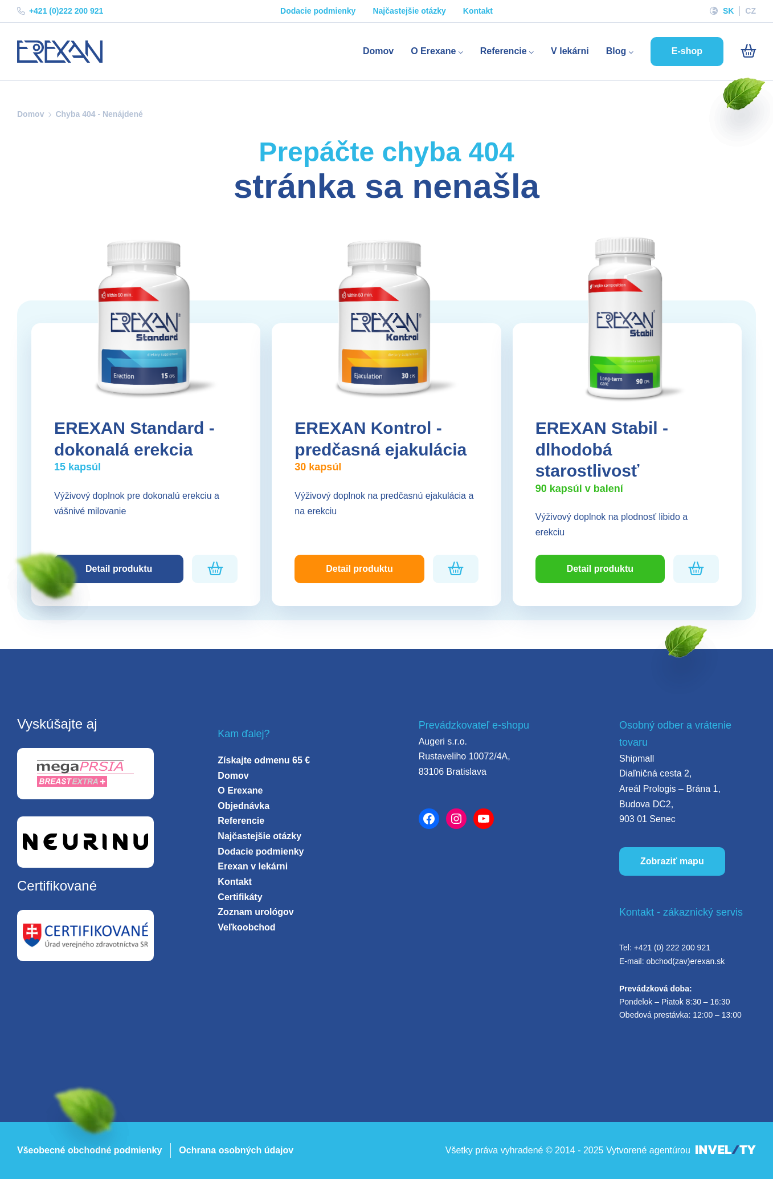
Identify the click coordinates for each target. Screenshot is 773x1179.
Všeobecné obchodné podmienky (89, 1150)
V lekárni (570, 51)
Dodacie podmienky (317, 10)
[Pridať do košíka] (215, 569)
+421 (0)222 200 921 (60, 10)
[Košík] (748, 51)
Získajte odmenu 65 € (264, 760)
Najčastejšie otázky (409, 10)
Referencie (507, 51)
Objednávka (243, 806)
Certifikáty (240, 897)
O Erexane (437, 51)
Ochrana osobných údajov (236, 1150)
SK (728, 10)
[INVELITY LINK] (726, 1150)
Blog (619, 51)
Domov (378, 51)
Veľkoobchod (246, 927)
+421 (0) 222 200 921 (672, 947)
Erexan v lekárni (253, 866)
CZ (750, 10)
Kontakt (478, 10)
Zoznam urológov (255, 912)
